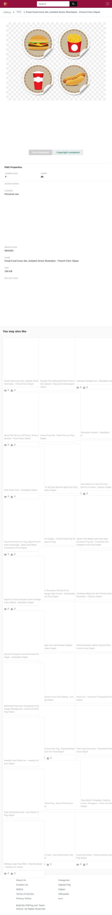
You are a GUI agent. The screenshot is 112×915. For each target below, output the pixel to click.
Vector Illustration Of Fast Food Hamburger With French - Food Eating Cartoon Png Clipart (54, 586)
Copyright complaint (68, 152)
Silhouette (63, 894)
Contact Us (22, 884)
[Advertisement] (56, 126)
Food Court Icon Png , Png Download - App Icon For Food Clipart (54, 744)
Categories (64, 880)
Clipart (61, 889)
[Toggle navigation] (107, 4)
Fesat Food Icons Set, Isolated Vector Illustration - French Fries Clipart (19, 376)
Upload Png (64, 884)
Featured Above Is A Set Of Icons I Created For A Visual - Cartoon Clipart (92, 480)
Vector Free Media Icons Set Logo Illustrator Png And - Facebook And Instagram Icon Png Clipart (92, 534)
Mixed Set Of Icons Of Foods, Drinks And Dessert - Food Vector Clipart (19, 431)
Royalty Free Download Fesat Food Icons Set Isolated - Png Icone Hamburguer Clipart (53, 376)
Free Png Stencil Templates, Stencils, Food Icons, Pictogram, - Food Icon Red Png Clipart (92, 796)
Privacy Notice (23, 898)
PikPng (7, 12)
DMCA (19, 889)
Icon (60, 898)
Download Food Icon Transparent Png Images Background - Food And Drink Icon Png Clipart (19, 701)
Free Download (40, 152)
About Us (21, 880)
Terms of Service (25, 894)
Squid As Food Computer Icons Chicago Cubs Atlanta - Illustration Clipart (19, 595)
